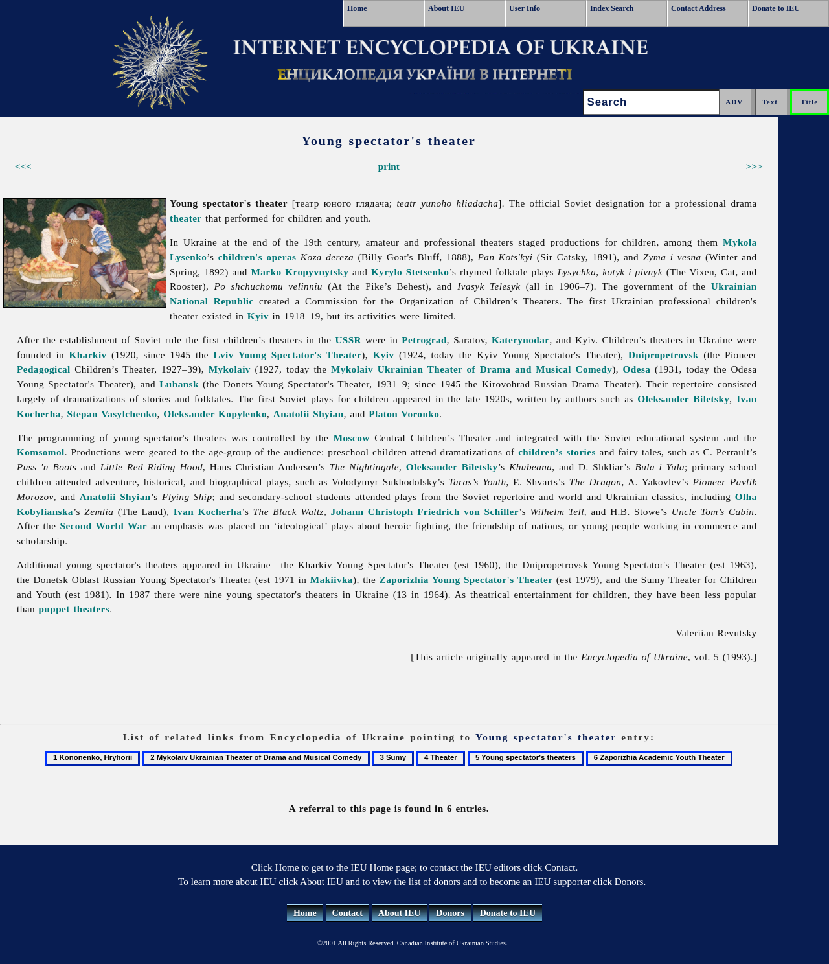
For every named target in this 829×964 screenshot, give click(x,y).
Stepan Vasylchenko (112, 413)
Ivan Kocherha (208, 511)
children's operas (257, 256)
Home (357, 8)
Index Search (611, 8)
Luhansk (179, 383)
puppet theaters (73, 608)
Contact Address (698, 8)
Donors (450, 913)
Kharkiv (88, 354)
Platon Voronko (404, 413)
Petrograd (424, 339)
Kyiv (258, 315)
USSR (348, 339)
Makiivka (331, 579)
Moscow (352, 437)
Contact (347, 913)
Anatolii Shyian (308, 413)
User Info (524, 8)
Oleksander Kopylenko (215, 413)
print (389, 166)
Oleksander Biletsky (683, 398)
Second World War (104, 525)
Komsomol (41, 451)
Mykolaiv (230, 368)
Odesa (637, 368)
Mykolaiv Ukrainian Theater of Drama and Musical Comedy (471, 368)
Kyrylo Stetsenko (410, 271)
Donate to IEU (776, 8)
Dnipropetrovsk (663, 354)
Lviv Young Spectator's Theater (287, 354)
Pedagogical (44, 368)
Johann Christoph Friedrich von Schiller (425, 511)
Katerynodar (520, 339)
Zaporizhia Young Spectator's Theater (466, 579)
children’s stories (557, 451)
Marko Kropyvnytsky (300, 271)
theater (186, 218)
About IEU (446, 8)
